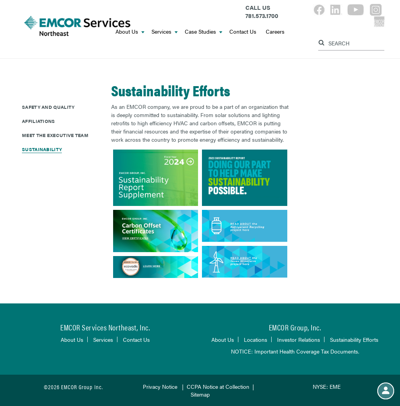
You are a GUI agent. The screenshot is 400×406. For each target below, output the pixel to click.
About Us (72, 339)
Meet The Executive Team (55, 135)
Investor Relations (298, 339)
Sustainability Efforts (354, 339)
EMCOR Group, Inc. (295, 327)
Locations (255, 339)
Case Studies (203, 31)
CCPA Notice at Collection (218, 386)
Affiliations (38, 121)
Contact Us (242, 31)
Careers (275, 31)
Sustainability (42, 149)
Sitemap (200, 394)
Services (164, 31)
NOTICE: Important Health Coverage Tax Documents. (295, 351)
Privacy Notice (160, 386)
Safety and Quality (48, 106)
